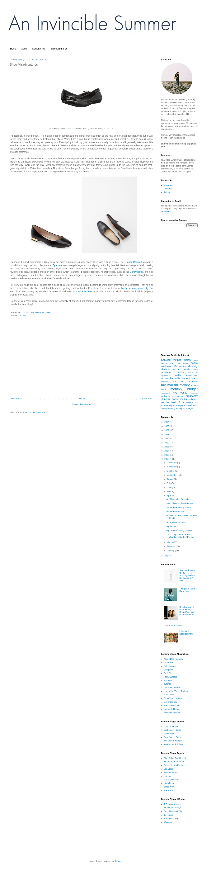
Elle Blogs (168, 769)
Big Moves (171, 526)
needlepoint (165, 393)
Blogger (118, 861)
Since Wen (169, 787)
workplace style (184, 408)
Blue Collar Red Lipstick (175, 758)
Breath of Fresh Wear (174, 761)
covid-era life (169, 366)
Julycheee (168, 815)
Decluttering (38, 48)
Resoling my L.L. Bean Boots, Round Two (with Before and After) (187, 611)
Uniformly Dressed (172, 709)
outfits (183, 392)
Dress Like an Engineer (175, 765)
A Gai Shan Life (171, 726)
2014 (167, 556)
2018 (167, 447)
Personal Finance (58, 48)
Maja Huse (169, 694)
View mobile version (81, 404)
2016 (167, 455)
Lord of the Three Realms (176, 691)
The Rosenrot (170, 790)
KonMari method (171, 359)
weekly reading (168, 408)
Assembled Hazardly (173, 659)
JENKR (167, 684)
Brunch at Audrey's (172, 807)
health (177, 375)
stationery (193, 399)
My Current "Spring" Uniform (179, 530)
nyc (175, 392)
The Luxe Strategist (173, 741)
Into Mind (168, 680)
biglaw (187, 359)
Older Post (147, 398)
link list (178, 381)
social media (179, 399)
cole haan (22, 315)
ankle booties (85, 291)
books (194, 363)
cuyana (182, 366)
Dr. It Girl (168, 673)
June (169, 487)
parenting (194, 393)
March (170, 542)
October (171, 471)
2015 (167, 459)
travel (189, 405)
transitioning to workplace (173, 405)
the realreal (187, 402)
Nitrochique (169, 783)
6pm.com (58, 265)
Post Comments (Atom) (34, 412)
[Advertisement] (81, 366)
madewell (193, 382)
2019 (167, 443)
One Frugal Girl (171, 733)
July (169, 483)
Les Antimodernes (172, 687)
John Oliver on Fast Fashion (179, 503)
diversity (193, 366)
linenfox (164, 382)
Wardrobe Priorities (175, 511)
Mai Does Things (172, 818)
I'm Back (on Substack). (175, 625)
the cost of (173, 402)
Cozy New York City (173, 811)
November (172, 467)
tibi (196, 402)
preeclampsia (177, 396)
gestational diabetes (172, 372)
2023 (167, 426)
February (171, 546)
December (172, 462)
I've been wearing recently (134, 288)
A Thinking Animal (172, 804)
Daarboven (169, 662)
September (172, 475)
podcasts (165, 396)
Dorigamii (168, 670)
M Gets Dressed (171, 779)
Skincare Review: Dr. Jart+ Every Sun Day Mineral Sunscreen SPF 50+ (187, 575)
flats (69, 128)
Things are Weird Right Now (187, 590)
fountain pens (190, 369)
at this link (166, 211)
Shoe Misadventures (175, 522)
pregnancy (192, 396)
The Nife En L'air (172, 705)
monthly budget (184, 389)
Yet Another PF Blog (173, 744)
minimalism (169, 385)
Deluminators (170, 666)
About (24, 48)
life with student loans (184, 378)
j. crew (187, 375)
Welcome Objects (172, 713)
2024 (167, 422)
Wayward (168, 822)
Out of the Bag (170, 702)
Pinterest (168, 188)
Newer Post (16, 398)
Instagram (168, 185)
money (185, 385)
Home (13, 48)
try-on (195, 405)
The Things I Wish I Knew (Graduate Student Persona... (181, 535)
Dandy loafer (136, 272)
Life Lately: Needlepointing (186, 632)
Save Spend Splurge (173, 737)
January (171, 550)
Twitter (167, 192)
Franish (167, 776)
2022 (167, 430)
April (169, 495)
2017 (167, 451)
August (170, 479)
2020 (167, 438)
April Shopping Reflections (178, 499)
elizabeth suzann (170, 369)
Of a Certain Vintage (173, 698)
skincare (166, 399)
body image (183, 363)
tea (162, 402)
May (169, 491)
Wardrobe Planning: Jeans (178, 507)
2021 (167, 434)
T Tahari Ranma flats (135, 262)
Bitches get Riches (172, 730)
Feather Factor (171, 772)
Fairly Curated (170, 677)
